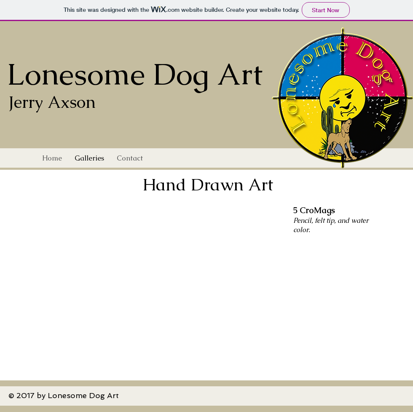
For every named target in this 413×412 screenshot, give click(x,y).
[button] (207, 284)
